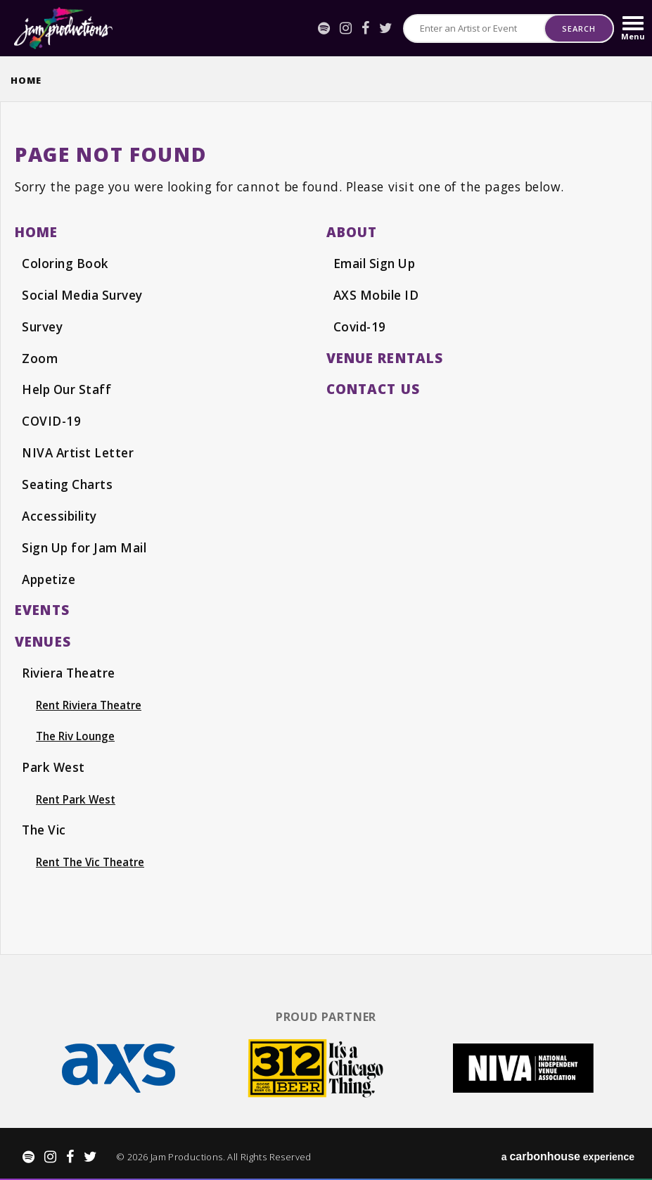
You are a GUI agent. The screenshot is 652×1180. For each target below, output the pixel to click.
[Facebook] (365, 28)
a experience (567, 1152)
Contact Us (374, 387)
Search (578, 28)
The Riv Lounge (76, 732)
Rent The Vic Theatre (92, 857)
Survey (42, 325)
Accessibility (61, 513)
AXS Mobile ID (378, 294)
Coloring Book (66, 263)
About (352, 231)
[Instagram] (346, 28)
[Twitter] (385, 28)
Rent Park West (76, 795)
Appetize (50, 575)
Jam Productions (63, 28)
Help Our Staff (68, 387)
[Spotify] (324, 28)
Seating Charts (68, 482)
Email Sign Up (376, 263)
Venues (43, 637)
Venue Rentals (385, 356)
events (42, 606)
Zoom (40, 356)
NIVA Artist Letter (80, 450)
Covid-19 (360, 325)
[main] (326, 524)
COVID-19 (52, 419)
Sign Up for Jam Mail (87, 543)
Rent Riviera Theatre (90, 701)
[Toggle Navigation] (633, 28)
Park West (54, 763)
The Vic (45, 826)
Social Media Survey (84, 294)
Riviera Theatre (69, 669)
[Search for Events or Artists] (474, 28)
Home (26, 80)
